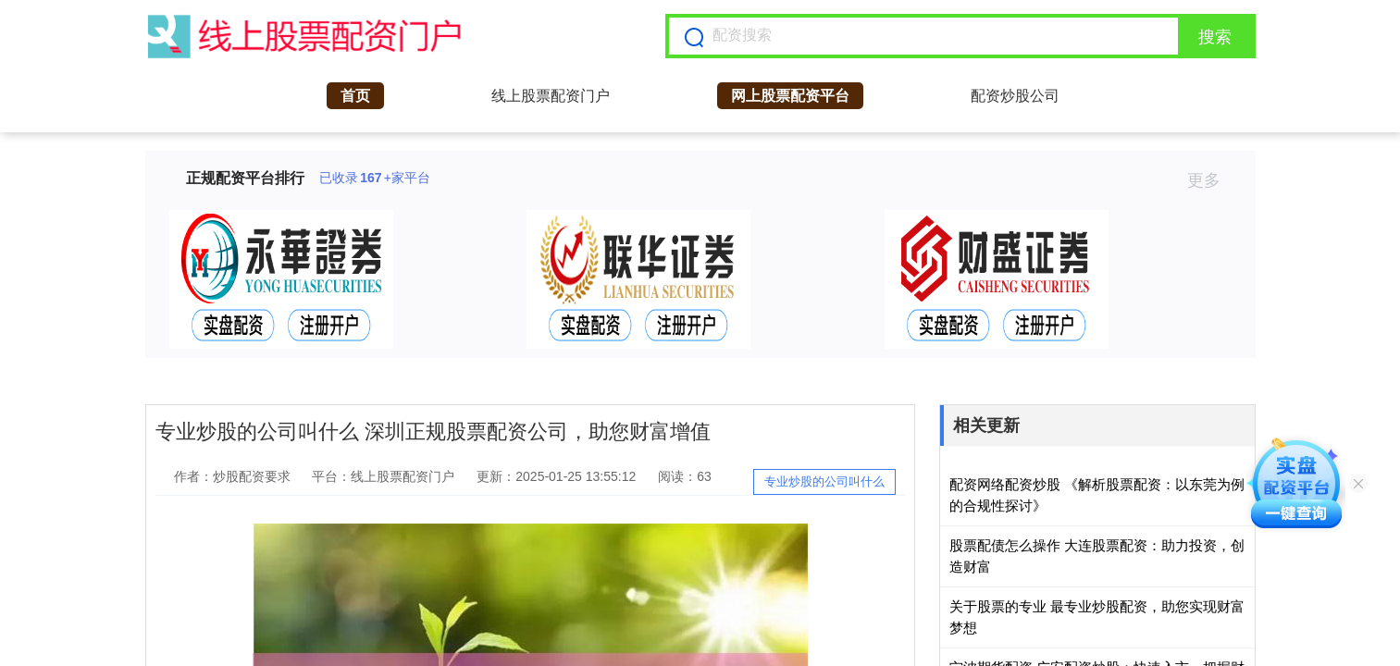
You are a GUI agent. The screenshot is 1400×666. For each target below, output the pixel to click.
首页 (355, 96)
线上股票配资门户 (550, 96)
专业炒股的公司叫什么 (824, 481)
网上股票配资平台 (790, 96)
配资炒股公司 (1015, 96)
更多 (1211, 180)
